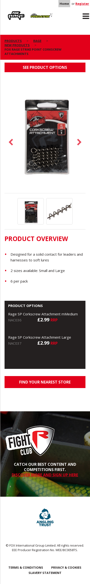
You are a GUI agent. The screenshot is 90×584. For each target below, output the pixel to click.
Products (13, 41)
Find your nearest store (45, 382)
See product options (45, 67)
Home (64, 3)
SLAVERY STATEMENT (45, 573)
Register (82, 3)
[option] (45, 135)
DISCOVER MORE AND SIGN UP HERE (45, 475)
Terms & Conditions (25, 567)
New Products (17, 45)
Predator (36, 12)
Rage (9, 12)
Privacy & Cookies (66, 567)
